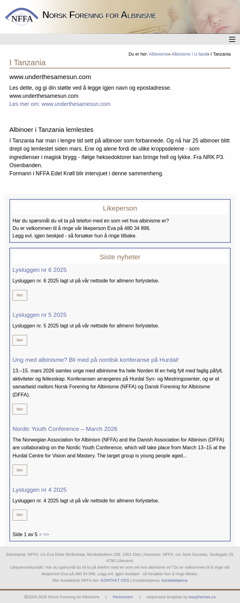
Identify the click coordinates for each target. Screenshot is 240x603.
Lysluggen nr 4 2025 (39, 489)
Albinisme (158, 54)
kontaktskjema (175, 580)
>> (46, 534)
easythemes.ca (202, 597)
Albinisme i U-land (189, 54)
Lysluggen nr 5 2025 (39, 314)
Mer (20, 295)
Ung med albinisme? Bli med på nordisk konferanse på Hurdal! (95, 359)
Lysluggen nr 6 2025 (39, 270)
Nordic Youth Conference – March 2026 (65, 429)
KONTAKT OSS (115, 580)
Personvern (123, 597)
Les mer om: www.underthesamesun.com (60, 104)
